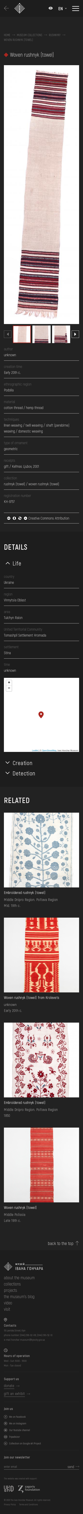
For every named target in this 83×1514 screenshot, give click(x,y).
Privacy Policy (10, 1504)
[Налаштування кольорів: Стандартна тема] (50, 8)
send (71, 1466)
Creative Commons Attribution (38, 518)
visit (7, 1309)
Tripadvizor (14, 1436)
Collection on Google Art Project (25, 1443)
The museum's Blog (19, 1296)
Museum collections (29, 35)
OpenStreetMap (49, 750)
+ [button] (9, 683)
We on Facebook (17, 1416)
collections (12, 1283)
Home (7, 35)
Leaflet (35, 750)
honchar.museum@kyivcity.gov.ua (28, 1339)
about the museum (19, 1277)
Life (17, 563)
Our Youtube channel (19, 1430)
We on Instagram (17, 1423)
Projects (10, 1290)
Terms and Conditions (28, 1504)
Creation (22, 762)
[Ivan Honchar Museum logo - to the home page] (20, 8)
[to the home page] (41, 1266)
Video (8, 1302)
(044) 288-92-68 (28, 1335)
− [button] (9, 688)
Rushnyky (55, 35)
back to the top (60, 1243)
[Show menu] (75, 8)
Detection (24, 773)
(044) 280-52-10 (44, 1335)
